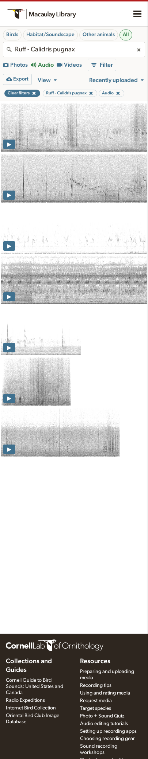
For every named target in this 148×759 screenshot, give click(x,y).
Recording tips (95, 685)
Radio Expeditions (25, 700)
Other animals (99, 34)
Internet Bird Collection (31, 708)
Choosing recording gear (107, 738)
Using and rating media (105, 693)
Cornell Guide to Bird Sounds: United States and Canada (34, 686)
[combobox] (74, 49)
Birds (12, 34)
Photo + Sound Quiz (102, 716)
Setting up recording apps (108, 731)
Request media (96, 700)
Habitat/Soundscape (50, 34)
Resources (95, 661)
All (126, 34)
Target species (95, 708)
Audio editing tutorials (104, 723)
